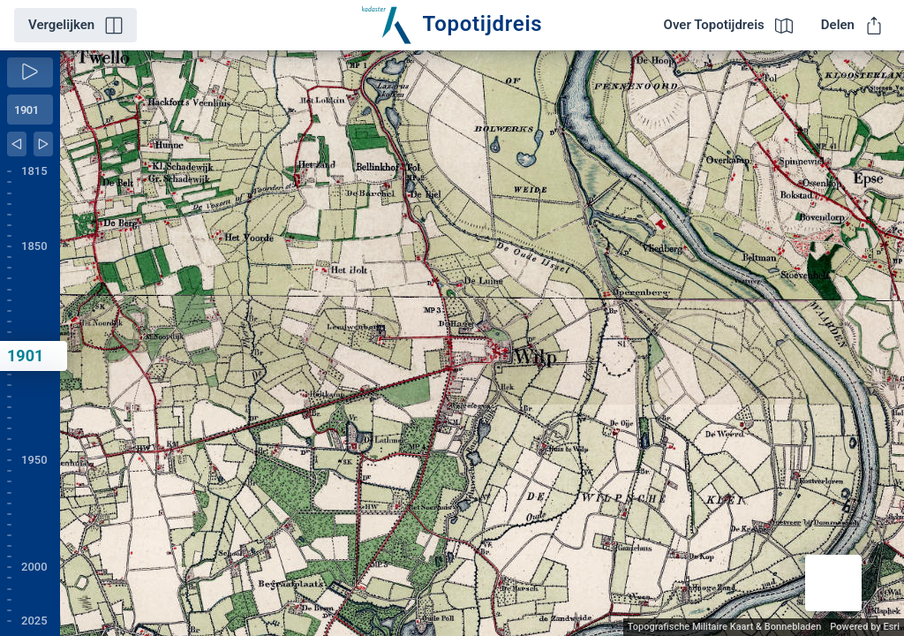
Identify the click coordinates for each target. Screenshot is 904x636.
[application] (482, 343)
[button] (833, 583)
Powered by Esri (865, 626)
